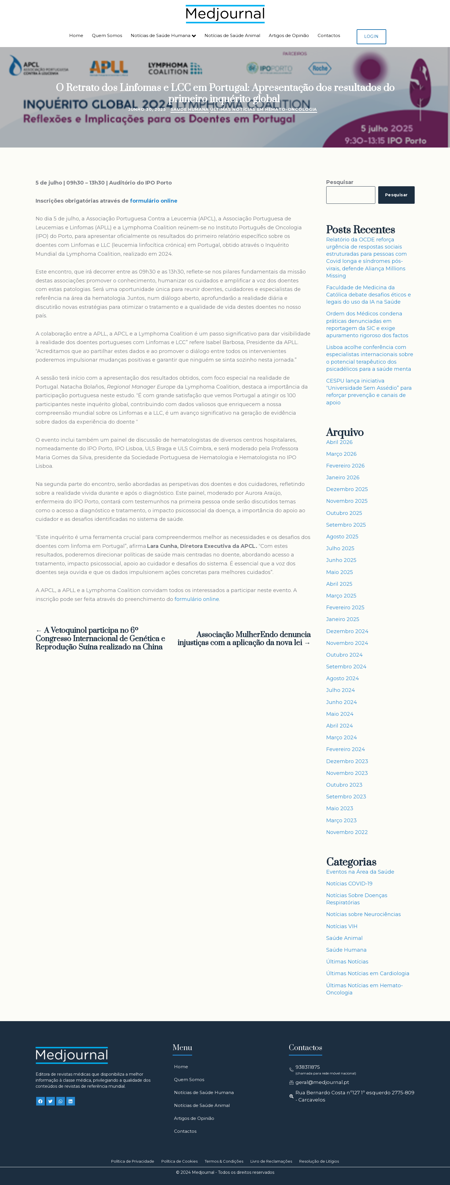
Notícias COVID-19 (349, 883)
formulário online (154, 201)
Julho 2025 (340, 548)
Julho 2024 (340, 690)
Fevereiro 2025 (345, 607)
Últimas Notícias (347, 962)
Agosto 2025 (342, 537)
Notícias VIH (342, 926)
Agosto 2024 (342, 678)
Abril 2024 (339, 726)
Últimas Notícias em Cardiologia (368, 973)
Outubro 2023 (344, 785)
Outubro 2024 (344, 655)
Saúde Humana (190, 109)
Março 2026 (341, 454)
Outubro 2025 (344, 513)
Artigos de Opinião (289, 35)
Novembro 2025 (347, 501)
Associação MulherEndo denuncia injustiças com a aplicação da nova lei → (244, 639)
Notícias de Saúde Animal (232, 35)
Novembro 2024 (347, 643)
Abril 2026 (339, 442)
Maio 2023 (339, 808)
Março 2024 (341, 737)
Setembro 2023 (346, 797)
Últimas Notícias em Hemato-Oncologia (263, 109)
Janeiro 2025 (342, 619)
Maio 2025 (339, 572)
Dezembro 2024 (347, 631)
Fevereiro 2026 (345, 466)
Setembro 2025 (346, 525)
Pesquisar (340, 182)
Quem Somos (107, 35)
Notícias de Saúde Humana (163, 36)
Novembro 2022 (347, 832)
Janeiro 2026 (343, 477)
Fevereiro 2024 (345, 749)
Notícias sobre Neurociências (363, 914)
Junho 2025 (341, 560)
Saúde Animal (344, 938)
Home (76, 35)
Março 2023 (341, 820)
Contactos (329, 35)
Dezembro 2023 (347, 761)
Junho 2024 (341, 702)
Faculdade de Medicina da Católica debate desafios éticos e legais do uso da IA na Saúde (368, 294)
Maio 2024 (340, 714)
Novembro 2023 (347, 773)
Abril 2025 (339, 584)
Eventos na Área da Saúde (360, 872)
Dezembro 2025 (347, 489)
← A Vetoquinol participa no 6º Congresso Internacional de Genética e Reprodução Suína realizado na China (100, 639)
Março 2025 (341, 596)
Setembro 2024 (346, 667)
